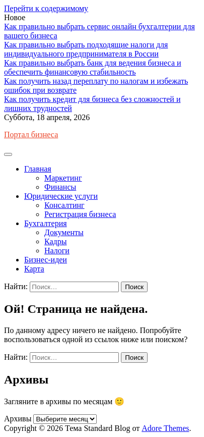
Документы (64, 232)
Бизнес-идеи (45, 259)
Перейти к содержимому (46, 8)
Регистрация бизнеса (80, 214)
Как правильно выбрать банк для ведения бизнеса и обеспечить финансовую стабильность (92, 67)
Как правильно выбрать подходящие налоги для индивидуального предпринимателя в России (86, 49)
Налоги (57, 250)
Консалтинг (64, 205)
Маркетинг (63, 178)
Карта (34, 268)
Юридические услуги (61, 196)
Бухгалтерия (45, 223)
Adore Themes (165, 428)
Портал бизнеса (31, 134)
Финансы (60, 187)
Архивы (17, 418)
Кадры (55, 241)
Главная (37, 169)
